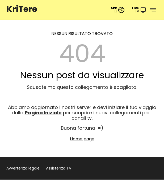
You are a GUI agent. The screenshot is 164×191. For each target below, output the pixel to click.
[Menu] (139, 10)
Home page (82, 139)
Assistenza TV (58, 168)
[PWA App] (117, 10)
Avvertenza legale (23, 168)
